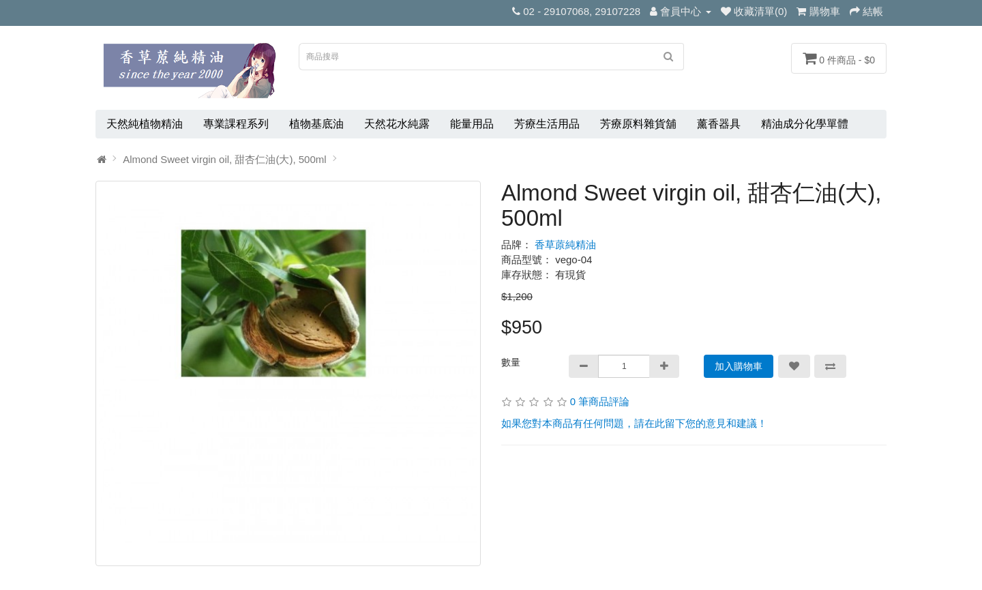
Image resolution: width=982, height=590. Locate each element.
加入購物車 (738, 366)
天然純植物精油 (144, 124)
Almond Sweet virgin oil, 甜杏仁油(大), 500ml (224, 159)
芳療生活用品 (547, 124)
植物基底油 (316, 124)
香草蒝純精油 (565, 244)
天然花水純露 (397, 124)
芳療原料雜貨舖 (638, 124)
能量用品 (472, 124)
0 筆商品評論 (600, 401)
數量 (510, 362)
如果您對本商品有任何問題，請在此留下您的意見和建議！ (634, 423)
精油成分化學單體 (804, 124)
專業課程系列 (236, 124)
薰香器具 (719, 124)
